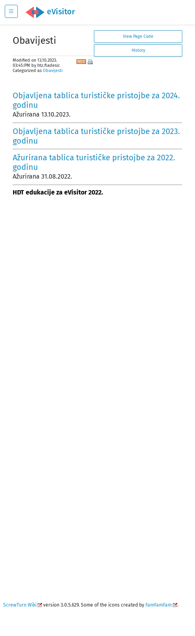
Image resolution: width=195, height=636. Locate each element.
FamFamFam (158, 605)
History (138, 50)
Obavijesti (53, 70)
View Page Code (138, 36)
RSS (81, 61)
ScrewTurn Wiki (19, 605)
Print (91, 62)
